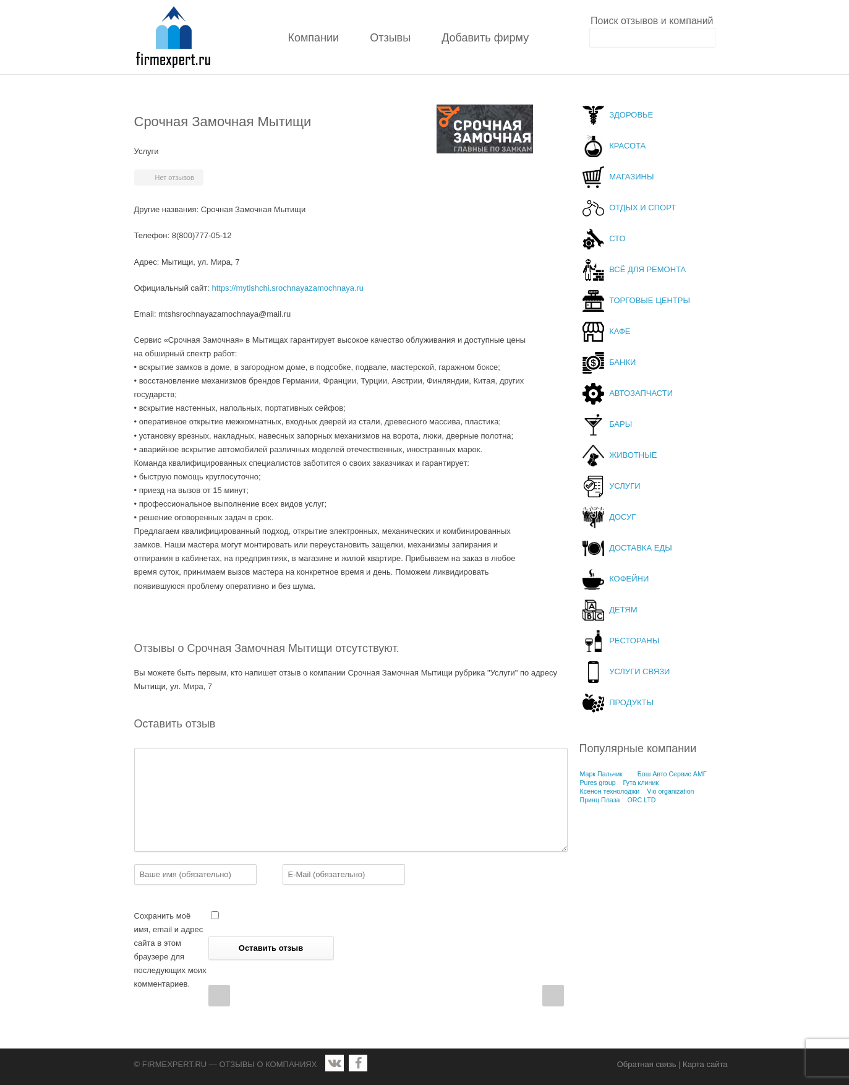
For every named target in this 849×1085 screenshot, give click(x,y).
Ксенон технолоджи (610, 791)
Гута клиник (641, 782)
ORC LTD (641, 800)
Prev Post (219, 995)
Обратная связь (646, 1064)
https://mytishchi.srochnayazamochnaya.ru (287, 288)
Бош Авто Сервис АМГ (672, 774)
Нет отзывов (174, 177)
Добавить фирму (485, 38)
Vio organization (670, 791)
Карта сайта (705, 1064)
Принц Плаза (600, 800)
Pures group (598, 782)
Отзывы (390, 38)
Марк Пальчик (601, 774)
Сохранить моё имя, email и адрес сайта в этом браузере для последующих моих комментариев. (170, 950)
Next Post (553, 995)
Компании (313, 38)
